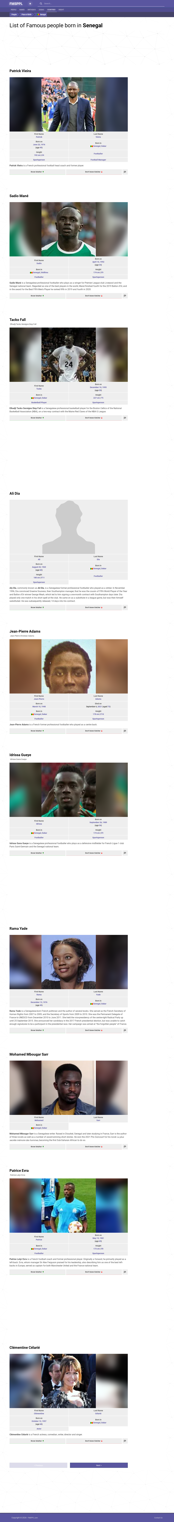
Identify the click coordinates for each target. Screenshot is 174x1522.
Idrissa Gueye (20, 755)
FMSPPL (16, 4)
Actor (39, 1429)
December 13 (36, 1002)
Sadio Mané (19, 196)
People (13, 10)
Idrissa (39, 824)
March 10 (36, 706)
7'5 (102, 398)
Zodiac (41, 10)
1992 (102, 262)
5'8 (102, 1249)
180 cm (37, 578)
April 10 (95, 262)
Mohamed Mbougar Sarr (29, 1054)
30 (100, 390)
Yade (98, 995)
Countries (51, 10)
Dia (98, 559)
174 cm (96, 272)
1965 (44, 567)
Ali (39, 559)
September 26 (96, 822)
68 (41, 1424)
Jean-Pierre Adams (25, 631)
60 (41, 570)
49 (41, 147)
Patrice (39, 1240)
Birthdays (32, 10)
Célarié (98, 1413)
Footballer (98, 154)
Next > (99, 1465)
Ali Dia (15, 493)
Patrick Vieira (20, 71)
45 (100, 1241)
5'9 (102, 272)
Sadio (39, 263)
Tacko (39, 389)
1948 (43, 706)
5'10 (102, 714)
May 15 (96, 1238)
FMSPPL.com (33, 1518)
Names (22, 10)
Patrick (39, 137)
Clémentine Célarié (25, 1348)
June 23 (36, 144)
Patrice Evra (19, 1171)
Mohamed (39, 1120)
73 (109, 706)
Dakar (103, 146)
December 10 (95, 387)
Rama (39, 995)
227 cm (96, 398)
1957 (44, 1421)
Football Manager (98, 160)
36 (100, 825)
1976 (43, 144)
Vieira (98, 137)
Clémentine (39, 1413)
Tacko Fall (18, 320)
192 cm (37, 155)
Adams (98, 699)
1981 (102, 1238)
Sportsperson (39, 160)
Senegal (96, 146)
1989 (105, 822)
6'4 (43, 155)
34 (100, 265)
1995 (104, 387)
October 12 (36, 1421)
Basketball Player (39, 402)
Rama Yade (18, 928)
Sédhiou (44, 272)
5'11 (43, 578)
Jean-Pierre (39, 699)
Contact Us (158, 1518)
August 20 (36, 567)
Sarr (98, 1120)
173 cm (96, 1249)
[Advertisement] (87, 48)
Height (61, 10)
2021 (100, 706)
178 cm (96, 714)
